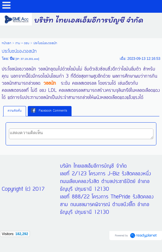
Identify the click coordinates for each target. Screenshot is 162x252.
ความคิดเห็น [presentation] (15, 111)
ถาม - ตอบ (22, 43)
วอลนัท (49, 83)
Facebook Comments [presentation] (49, 110)
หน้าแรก (6, 43)
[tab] (14, 111)
